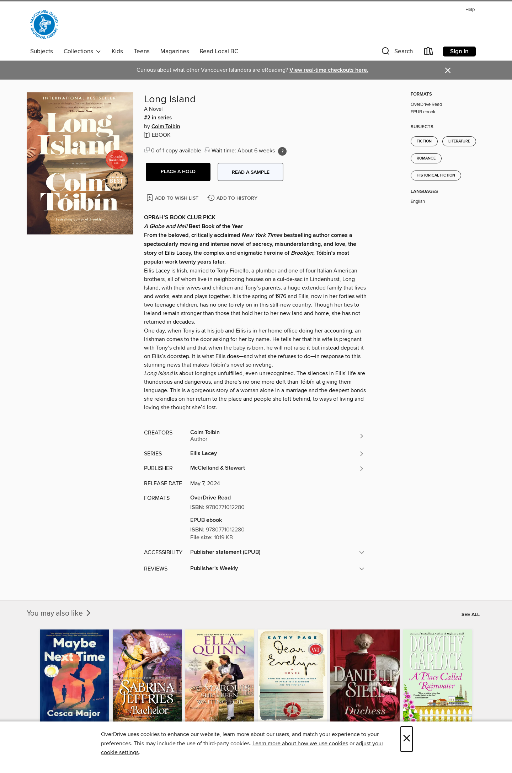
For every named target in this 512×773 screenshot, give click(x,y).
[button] (396, 53)
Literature (459, 141)
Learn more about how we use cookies (300, 743)
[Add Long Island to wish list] (173, 197)
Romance (426, 158)
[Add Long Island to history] (233, 198)
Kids (117, 51)
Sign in (459, 51)
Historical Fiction (436, 175)
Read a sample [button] (251, 172)
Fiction (424, 141)
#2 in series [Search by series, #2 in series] (158, 118)
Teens (142, 51)
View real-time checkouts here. (328, 70)
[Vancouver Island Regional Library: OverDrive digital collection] (44, 24)
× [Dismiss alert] (448, 70)
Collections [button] (82, 51)
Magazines (174, 51)
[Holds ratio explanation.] (282, 151)
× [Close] (406, 739)
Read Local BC (219, 51)
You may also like (59, 613)
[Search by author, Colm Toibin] (277, 435)
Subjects (41, 51)
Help (470, 9)
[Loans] (428, 53)
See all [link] (471, 614)
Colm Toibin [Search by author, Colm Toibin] (165, 127)
